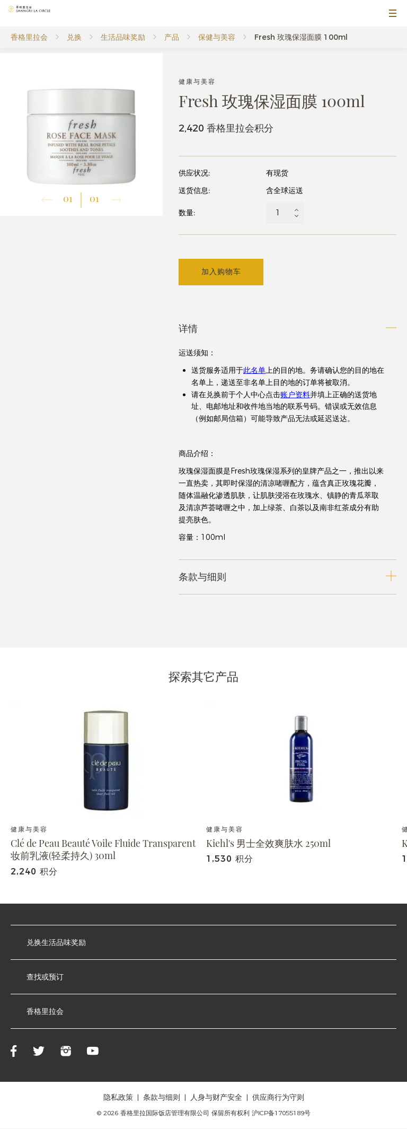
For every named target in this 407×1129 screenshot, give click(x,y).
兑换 (74, 37)
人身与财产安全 (216, 1097)
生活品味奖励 (123, 37)
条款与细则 (161, 1097)
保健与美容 (216, 37)
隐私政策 (118, 1097)
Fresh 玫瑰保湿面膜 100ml (301, 37)
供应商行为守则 (278, 1097)
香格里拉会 (29, 37)
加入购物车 (221, 272)
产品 (171, 37)
